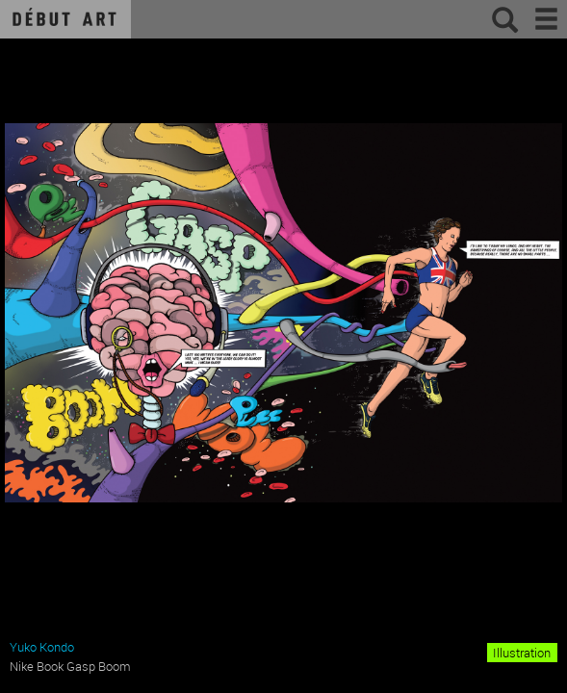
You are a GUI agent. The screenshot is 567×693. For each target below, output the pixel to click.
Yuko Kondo (42, 646)
